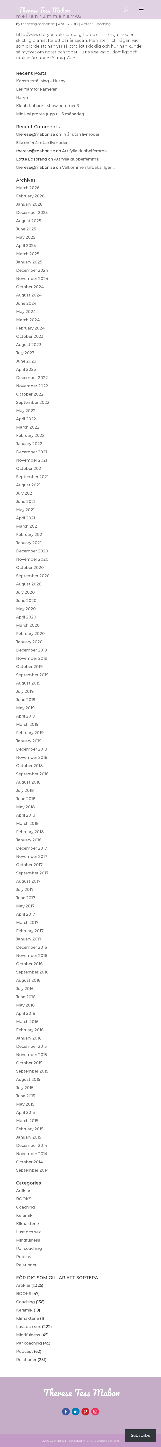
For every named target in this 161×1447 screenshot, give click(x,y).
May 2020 (26, 609)
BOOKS (23, 1199)
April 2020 (26, 617)
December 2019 (31, 650)
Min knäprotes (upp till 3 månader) (50, 114)
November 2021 (31, 460)
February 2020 (30, 633)
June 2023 (26, 361)
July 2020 (25, 592)
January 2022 (29, 443)
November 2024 (32, 278)
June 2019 (25, 699)
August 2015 (28, 1079)
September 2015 (32, 1071)
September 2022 (32, 402)
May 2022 (26, 410)
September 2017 (32, 873)
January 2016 (28, 1038)
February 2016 (30, 1030)
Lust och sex (28, 1232)
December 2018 (31, 749)
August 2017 (28, 881)
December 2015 (31, 1046)
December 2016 (31, 947)
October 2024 (30, 287)
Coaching (25, 1207)
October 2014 (29, 1162)
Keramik (24, 1215)
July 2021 (25, 493)
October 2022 (30, 394)
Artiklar (23, 1190)
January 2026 (29, 204)
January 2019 (28, 741)
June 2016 (25, 997)
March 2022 (27, 427)
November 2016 (31, 955)
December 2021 (31, 452)
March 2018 (27, 823)
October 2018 (29, 765)
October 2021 (29, 468)
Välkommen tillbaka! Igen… (88, 167)
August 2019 (28, 683)
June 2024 (26, 303)
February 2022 (30, 435)
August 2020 (29, 584)
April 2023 (26, 369)
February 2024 (30, 328)
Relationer (26, 1265)
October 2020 (30, 567)
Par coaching (29, 1248)
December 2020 (32, 551)
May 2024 (26, 311)
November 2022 (32, 386)
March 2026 (27, 188)
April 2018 (25, 815)
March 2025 (27, 254)
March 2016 (27, 1021)
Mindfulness (28, 1240)
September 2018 (32, 774)
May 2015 (25, 1104)
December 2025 (32, 212)
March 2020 (28, 625)
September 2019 (32, 675)
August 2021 (28, 485)
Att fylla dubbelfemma (84, 151)
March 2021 (27, 526)
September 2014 (32, 1170)
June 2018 (26, 798)
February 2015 (29, 1129)
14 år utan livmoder (80, 134)
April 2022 (26, 419)
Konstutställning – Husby (40, 81)
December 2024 (32, 270)
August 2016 (28, 980)
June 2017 (25, 898)
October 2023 (30, 336)
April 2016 (25, 1013)
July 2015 (24, 1087)
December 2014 (31, 1145)
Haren (22, 97)
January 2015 (28, 1137)
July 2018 (25, 790)
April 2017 (25, 914)
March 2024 (28, 320)
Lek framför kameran (37, 89)
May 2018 (25, 807)
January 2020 (29, 642)
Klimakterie (27, 1223)
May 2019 (25, 708)
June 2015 (25, 1096)
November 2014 (31, 1153)
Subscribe (140, 1435)
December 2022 (32, 377)
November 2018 (31, 757)
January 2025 (29, 262)
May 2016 (25, 1005)
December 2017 (31, 848)
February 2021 (30, 534)
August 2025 (28, 221)
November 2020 (32, 559)
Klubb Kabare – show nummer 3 (47, 105)
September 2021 (32, 476)
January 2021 (28, 543)
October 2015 (29, 1063)
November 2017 (31, 856)
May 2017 (25, 906)
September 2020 (33, 576)
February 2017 (30, 931)
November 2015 (31, 1054)
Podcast (24, 1256)
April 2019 (25, 716)
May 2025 (25, 237)
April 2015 (25, 1112)
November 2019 (31, 658)
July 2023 (25, 353)
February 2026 (30, 196)
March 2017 (27, 922)
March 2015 (27, 1120)
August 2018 (28, 782)
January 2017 (28, 939)
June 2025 (26, 229)
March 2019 (27, 724)
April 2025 (26, 245)
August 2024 (29, 295)
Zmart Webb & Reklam (103, 1440)
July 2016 (25, 988)
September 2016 (32, 972)
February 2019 (30, 732)
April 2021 (25, 518)
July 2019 (25, 691)
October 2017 (29, 865)
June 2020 (26, 600)
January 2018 (29, 840)
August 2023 (28, 344)
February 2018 (30, 831)
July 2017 (25, 889)
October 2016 (29, 964)
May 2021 (25, 510)
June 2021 (25, 501)
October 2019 (29, 666)
